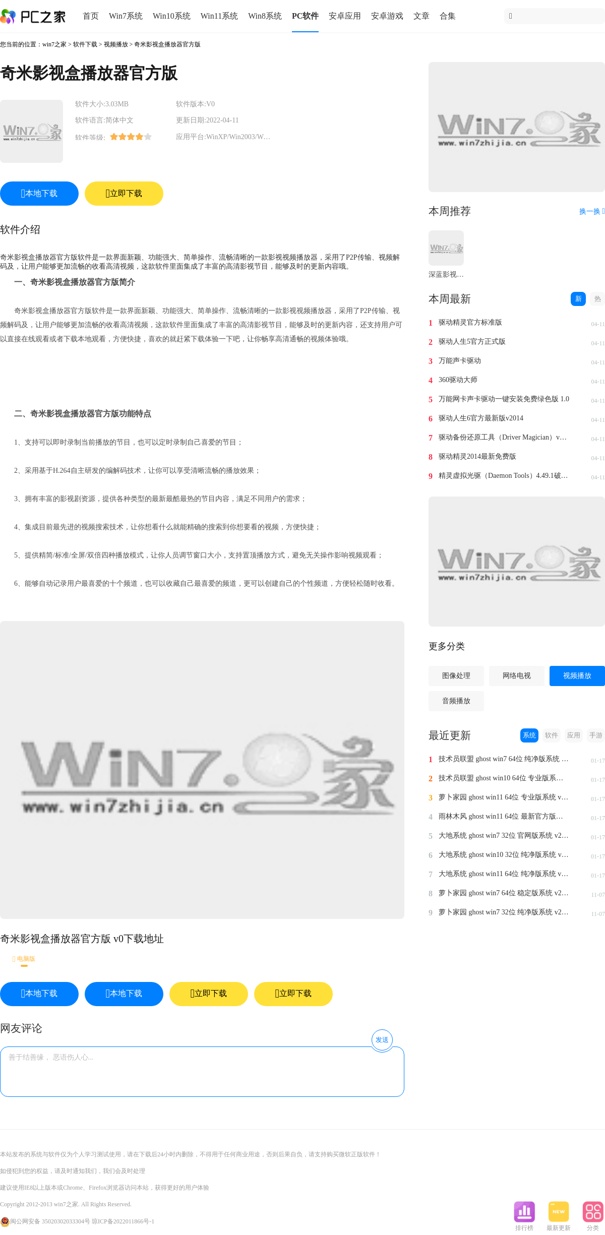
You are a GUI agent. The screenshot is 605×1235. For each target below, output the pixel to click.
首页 (91, 16)
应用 (573, 735)
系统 (529, 735)
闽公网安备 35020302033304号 (45, 1221)
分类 (593, 1224)
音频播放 (456, 701)
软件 (551, 735)
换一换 (592, 211)
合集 (448, 16)
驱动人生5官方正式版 (472, 341)
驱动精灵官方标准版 (470, 322)
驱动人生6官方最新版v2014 (481, 418)
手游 (595, 735)
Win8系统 (265, 16)
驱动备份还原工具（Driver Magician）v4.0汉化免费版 (504, 437)
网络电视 (517, 676)
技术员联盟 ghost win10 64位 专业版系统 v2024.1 (504, 778)
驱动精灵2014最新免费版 (477, 456)
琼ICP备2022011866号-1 (123, 1221)
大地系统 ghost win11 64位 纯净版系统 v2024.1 (504, 874)
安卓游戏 (387, 16)
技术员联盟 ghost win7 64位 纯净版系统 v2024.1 (504, 759)
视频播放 (116, 44)
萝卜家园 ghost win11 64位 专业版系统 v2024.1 (504, 797)
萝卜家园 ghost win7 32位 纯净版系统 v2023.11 (504, 912)
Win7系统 (126, 16)
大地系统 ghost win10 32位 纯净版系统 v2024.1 (504, 854)
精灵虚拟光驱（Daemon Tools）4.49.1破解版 (504, 475)
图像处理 (456, 676)
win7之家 (54, 44)
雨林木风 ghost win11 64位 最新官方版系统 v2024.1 (504, 816)
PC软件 (305, 16)
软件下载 (85, 44)
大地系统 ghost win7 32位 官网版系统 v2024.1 (504, 835)
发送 (382, 1039)
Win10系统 (172, 16)
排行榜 (524, 1224)
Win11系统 (219, 16)
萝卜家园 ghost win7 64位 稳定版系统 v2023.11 (504, 893)
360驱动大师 (458, 380)
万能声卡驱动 (460, 360)
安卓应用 (345, 16)
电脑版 (24, 959)
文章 (421, 16)
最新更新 (559, 1224)
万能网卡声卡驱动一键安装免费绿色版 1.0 (504, 399)
